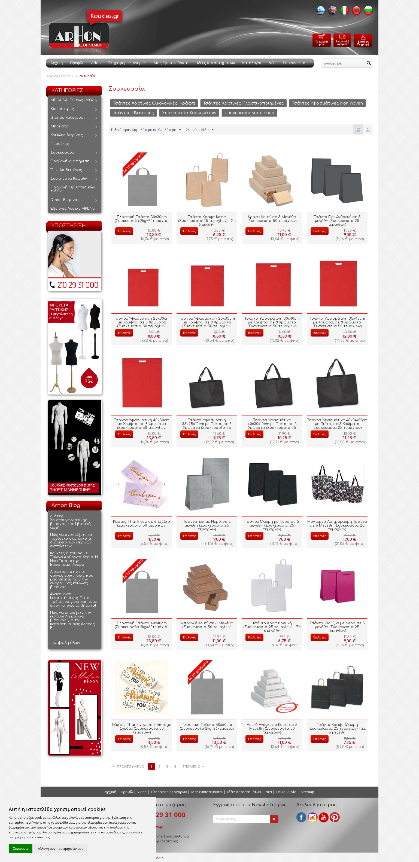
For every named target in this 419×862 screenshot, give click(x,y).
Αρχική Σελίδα (58, 76)
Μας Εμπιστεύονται (172, 62)
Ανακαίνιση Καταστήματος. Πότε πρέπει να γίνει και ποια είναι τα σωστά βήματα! (73, 599)
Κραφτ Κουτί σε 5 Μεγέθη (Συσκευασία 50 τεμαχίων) (272, 219)
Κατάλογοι (251, 62)
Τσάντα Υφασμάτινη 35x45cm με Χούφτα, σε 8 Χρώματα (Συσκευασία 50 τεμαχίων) (337, 322)
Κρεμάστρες (62, 109)
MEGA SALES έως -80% (72, 100)
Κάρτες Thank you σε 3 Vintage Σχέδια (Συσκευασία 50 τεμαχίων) (141, 728)
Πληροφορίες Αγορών (127, 62)
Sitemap (307, 791)
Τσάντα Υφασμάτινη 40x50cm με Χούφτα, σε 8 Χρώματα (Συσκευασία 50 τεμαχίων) (141, 424)
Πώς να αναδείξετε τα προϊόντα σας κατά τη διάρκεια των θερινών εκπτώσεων (71, 540)
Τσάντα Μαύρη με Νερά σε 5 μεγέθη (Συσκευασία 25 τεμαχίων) (272, 525)
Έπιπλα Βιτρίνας (66, 170)
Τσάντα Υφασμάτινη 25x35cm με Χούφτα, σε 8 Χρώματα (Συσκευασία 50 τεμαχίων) (207, 322)
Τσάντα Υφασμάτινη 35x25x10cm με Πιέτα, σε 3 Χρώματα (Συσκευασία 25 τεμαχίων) (207, 425)
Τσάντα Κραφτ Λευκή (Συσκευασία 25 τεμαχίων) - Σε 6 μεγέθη (272, 627)
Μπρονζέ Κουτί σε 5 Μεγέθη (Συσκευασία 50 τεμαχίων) (206, 625)
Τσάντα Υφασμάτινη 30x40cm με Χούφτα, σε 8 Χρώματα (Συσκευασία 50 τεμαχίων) (272, 322)
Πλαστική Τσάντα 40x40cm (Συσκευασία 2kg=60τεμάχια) (142, 625)
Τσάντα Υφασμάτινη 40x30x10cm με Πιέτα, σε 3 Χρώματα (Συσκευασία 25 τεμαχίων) (272, 425)
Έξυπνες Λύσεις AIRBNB (73, 208)
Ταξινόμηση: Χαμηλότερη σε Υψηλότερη (146, 130)
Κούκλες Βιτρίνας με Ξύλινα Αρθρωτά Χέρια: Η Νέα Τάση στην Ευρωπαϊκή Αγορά (74, 559)
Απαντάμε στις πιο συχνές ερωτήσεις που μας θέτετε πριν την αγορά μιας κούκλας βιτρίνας (71, 579)
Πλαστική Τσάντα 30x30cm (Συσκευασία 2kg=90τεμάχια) (142, 219)
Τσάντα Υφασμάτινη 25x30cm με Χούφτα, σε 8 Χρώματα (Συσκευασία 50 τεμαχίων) (141, 322)
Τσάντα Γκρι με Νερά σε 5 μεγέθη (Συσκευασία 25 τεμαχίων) (207, 525)
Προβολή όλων (65, 643)
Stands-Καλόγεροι (68, 118)
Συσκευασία (62, 152)
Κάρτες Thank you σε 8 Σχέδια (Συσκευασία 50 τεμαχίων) (141, 523)
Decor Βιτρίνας (65, 200)
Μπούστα (60, 126)
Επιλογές (124, 231)
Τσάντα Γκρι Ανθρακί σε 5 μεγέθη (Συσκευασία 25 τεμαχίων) (337, 221)
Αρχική (56, 62)
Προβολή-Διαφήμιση (70, 161)
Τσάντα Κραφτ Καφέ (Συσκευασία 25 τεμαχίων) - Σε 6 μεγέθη (207, 221)
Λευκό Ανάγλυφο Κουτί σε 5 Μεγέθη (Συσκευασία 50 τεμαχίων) (272, 728)
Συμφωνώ (20, 848)
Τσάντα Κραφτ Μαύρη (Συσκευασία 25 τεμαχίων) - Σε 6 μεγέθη (337, 728)
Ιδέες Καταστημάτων (216, 62)
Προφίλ (76, 62)
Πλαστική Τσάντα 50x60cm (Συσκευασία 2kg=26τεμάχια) (207, 726)
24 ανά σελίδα (200, 130)
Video (95, 62)
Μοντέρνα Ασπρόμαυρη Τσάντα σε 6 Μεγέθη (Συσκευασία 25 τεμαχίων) (337, 525)
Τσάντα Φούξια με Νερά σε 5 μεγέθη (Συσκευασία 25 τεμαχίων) (337, 627)
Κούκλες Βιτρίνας (67, 135)
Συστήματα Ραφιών (69, 179)
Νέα (272, 62)
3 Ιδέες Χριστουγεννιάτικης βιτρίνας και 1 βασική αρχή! (70, 522)
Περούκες (60, 144)
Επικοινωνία (294, 62)
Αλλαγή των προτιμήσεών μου (60, 848)
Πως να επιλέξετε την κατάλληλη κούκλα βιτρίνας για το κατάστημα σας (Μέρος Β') (72, 620)
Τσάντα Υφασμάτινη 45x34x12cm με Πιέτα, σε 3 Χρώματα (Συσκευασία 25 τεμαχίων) (337, 424)
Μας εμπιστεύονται (207, 791)
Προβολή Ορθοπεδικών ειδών (73, 189)
